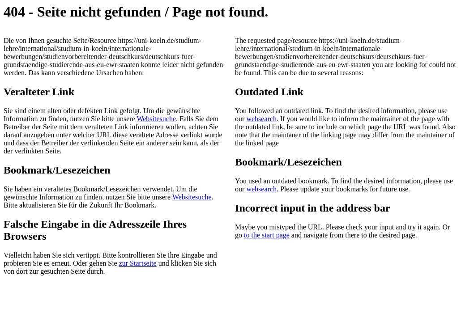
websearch (261, 119)
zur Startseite (138, 263)
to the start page (267, 235)
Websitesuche (156, 119)
